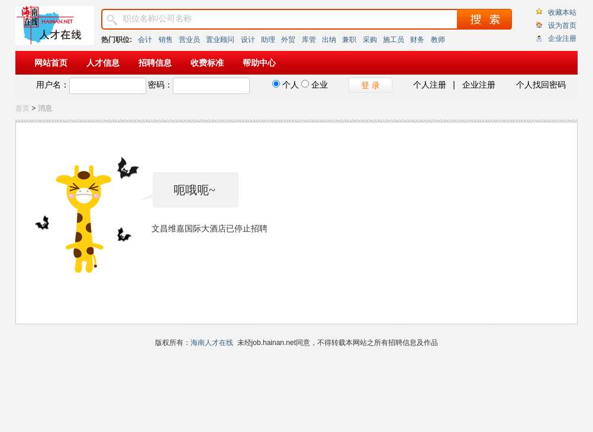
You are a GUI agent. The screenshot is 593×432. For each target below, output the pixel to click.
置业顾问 (220, 40)
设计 (248, 40)
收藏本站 (562, 12)
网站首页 (50, 62)
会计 (145, 40)
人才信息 (103, 62)
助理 (268, 40)
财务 (417, 40)
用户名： (52, 84)
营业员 (189, 40)
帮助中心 (259, 62)
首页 (22, 108)
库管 (309, 40)
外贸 (288, 40)
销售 (166, 40)
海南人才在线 (212, 342)
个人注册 (429, 84)
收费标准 (207, 62)
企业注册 (562, 38)
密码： (160, 84)
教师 (438, 40)
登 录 (370, 85)
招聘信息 (155, 62)
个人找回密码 (541, 84)
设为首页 (562, 25)
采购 (370, 40)
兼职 (349, 40)
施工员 (393, 40)
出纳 (329, 40)
